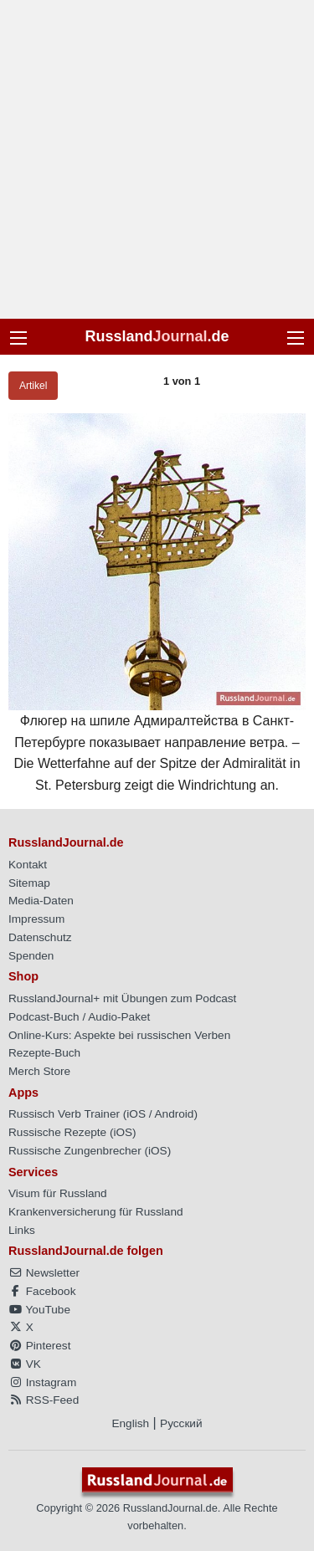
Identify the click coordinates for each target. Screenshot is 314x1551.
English (130, 1423)
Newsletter (44, 1273)
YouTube (39, 1309)
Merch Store (39, 1071)
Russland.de (157, 336)
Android (174, 1114)
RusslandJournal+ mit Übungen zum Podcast (122, 998)
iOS (136, 1114)
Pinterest (39, 1345)
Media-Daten (41, 900)
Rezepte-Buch (44, 1053)
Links (21, 1230)
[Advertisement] (157, 159)
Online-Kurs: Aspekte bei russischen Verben (119, 1035)
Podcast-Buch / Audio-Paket (79, 1017)
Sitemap (29, 883)
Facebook (41, 1291)
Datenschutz (40, 937)
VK (24, 1364)
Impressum (36, 919)
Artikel (33, 386)
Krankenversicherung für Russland (95, 1211)
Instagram (42, 1382)
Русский (181, 1423)
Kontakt (27, 864)
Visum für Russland (57, 1193)
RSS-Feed (43, 1400)
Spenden (31, 956)
